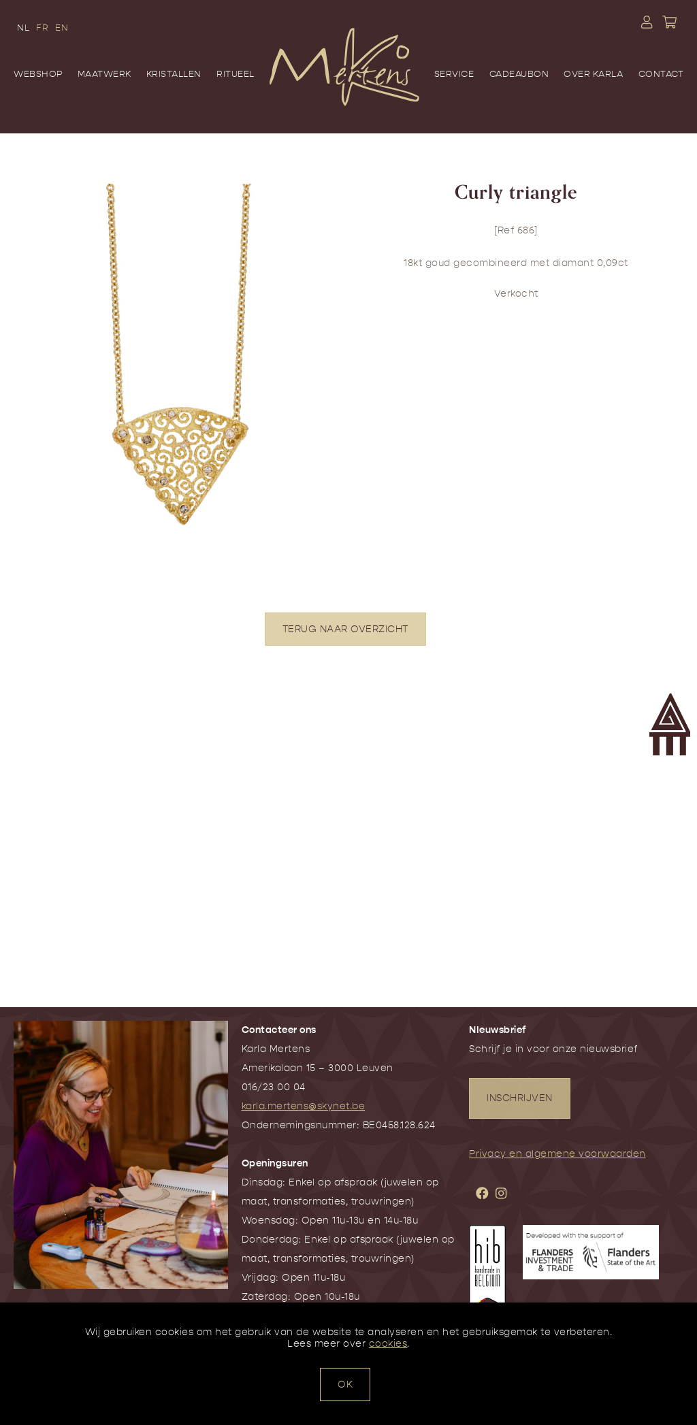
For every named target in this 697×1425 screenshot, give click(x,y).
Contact (661, 74)
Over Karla (593, 74)
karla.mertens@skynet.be (304, 1106)
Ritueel (235, 74)
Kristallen (173, 74)
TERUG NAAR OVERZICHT (345, 629)
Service (454, 74)
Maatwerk (104, 74)
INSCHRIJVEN (520, 1098)
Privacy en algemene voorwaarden (557, 1154)
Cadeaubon (519, 74)
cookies (388, 1343)
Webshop (38, 74)
